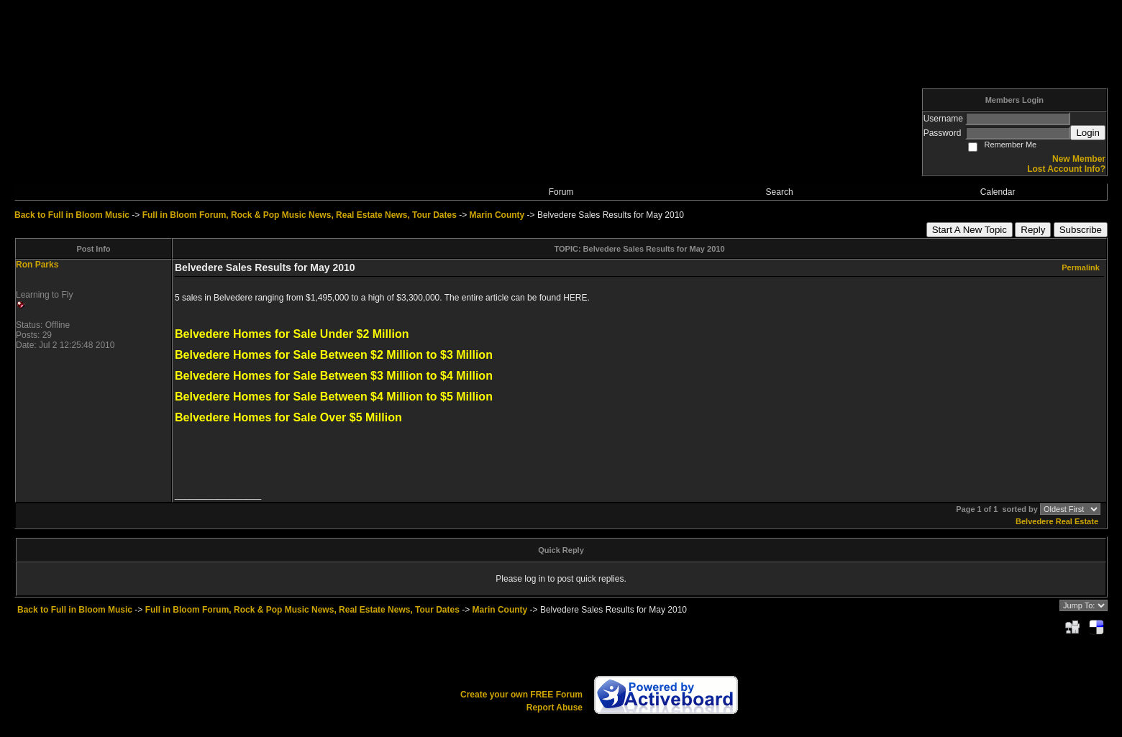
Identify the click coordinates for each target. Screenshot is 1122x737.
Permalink (1081, 267)
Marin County (497, 215)
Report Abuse (554, 707)
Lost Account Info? (1066, 169)
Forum (561, 192)
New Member (1078, 159)
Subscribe (1080, 229)
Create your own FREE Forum (521, 695)
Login (1088, 132)
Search (779, 192)
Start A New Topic (969, 229)
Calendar (998, 192)
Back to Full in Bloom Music (71, 215)
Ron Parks (37, 265)
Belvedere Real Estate (1057, 521)
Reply (1033, 229)
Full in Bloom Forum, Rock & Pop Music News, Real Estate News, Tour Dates (299, 215)
